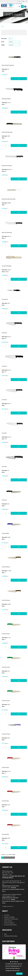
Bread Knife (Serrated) (7, 132)
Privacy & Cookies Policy (9, 925)
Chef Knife (4, 333)
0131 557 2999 (6, 887)
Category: (3, 45)
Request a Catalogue (8, 917)
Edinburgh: (6, 3)
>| (13, 857)
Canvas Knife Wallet (6, 266)
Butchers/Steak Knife (7, 232)
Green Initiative (7, 921)
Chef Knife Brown (6, 567)
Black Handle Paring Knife (8, 65)
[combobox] (11, 38)
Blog (4, 934)
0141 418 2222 (6, 899)
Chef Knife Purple (6, 734)
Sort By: (2, 41)
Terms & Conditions (8, 923)
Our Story (5, 915)
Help (19, 1)
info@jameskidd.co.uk (7, 906)
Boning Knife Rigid (6, 98)
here (18, 970)
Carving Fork (5, 299)
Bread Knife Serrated (7, 165)
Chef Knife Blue (5, 533)
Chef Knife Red (5, 767)
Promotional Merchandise (9, 936)
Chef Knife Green (6, 633)
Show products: (4, 38)
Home (2, 26)
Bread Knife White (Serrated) (8, 199)
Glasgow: (17, 3)
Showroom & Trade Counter (10, 919)
